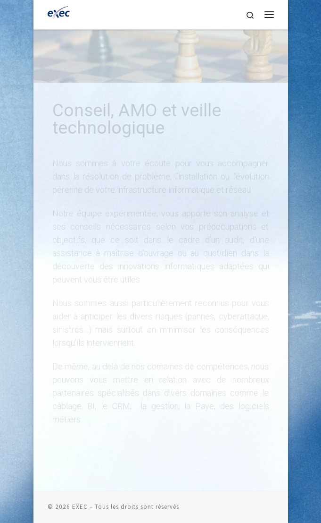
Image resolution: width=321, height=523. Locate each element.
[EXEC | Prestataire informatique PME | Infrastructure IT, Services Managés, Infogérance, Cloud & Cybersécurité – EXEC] (60, 13)
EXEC (80, 507)
